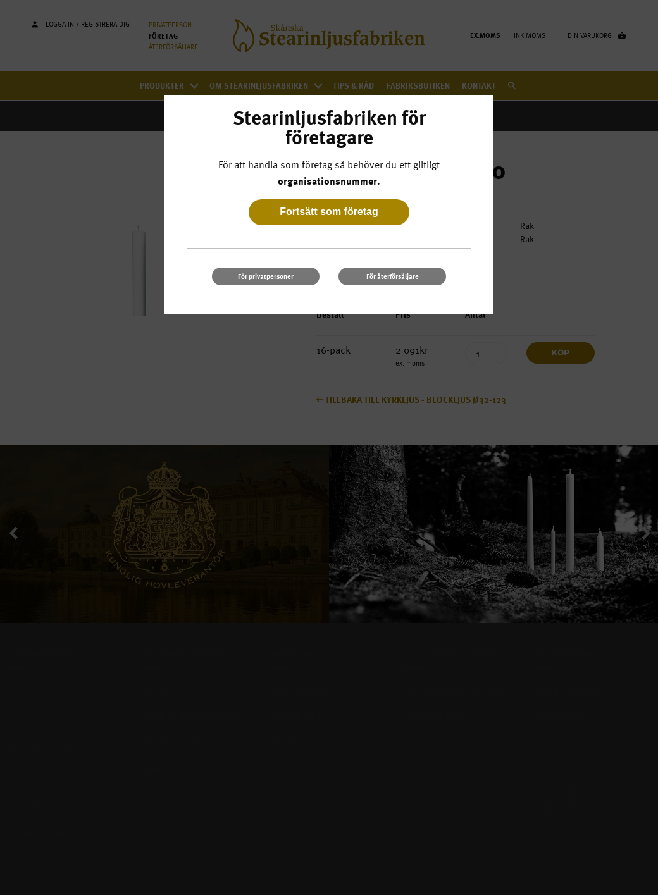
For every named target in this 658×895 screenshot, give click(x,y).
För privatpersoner (266, 276)
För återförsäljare (392, 276)
